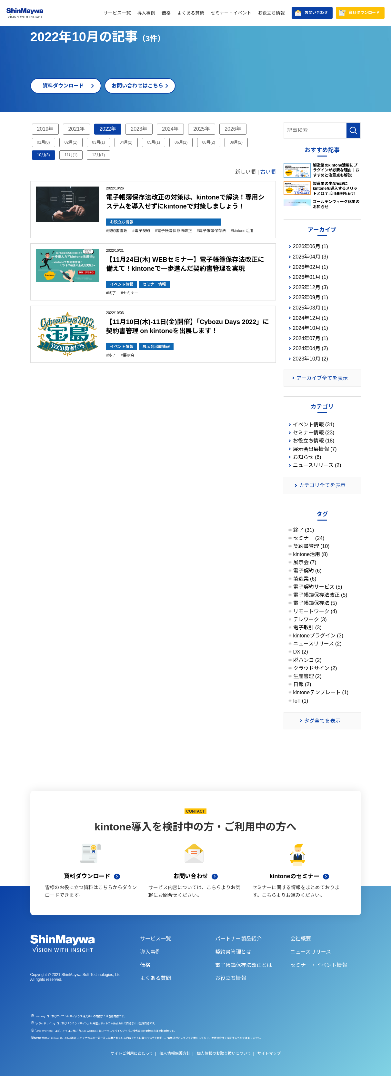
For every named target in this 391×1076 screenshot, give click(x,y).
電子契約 (142, 231)
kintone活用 (243, 231)
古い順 (268, 172)
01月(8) (43, 142)
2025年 (201, 129)
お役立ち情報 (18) (314, 440)
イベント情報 (121, 284)
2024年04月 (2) (310, 348)
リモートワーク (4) (315, 611)
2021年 (76, 129)
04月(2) (126, 142)
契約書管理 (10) (311, 546)
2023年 (139, 129)
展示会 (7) (304, 562)
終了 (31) (303, 530)
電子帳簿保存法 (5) (315, 603)
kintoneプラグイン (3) (318, 635)
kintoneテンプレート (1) (321, 692)
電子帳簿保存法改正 (174, 231)
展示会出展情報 (156, 346)
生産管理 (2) (307, 676)
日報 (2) (302, 684)
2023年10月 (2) (310, 358)
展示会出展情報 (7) (315, 449)
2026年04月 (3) (310, 256)
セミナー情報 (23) (314, 432)
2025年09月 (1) (310, 297)
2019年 (45, 129)
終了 (112, 293)
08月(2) (208, 142)
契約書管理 (117, 231)
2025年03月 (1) (310, 307)
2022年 (107, 129)
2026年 (233, 129)
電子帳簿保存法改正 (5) (320, 595)
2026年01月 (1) (310, 277)
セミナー (130, 293)
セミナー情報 (154, 284)
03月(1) (98, 142)
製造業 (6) (304, 579)
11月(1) (71, 155)
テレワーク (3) (310, 619)
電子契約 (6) (307, 571)
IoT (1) (300, 701)
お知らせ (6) (307, 457)
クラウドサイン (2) (315, 668)
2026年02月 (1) (310, 267)
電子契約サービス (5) (317, 587)
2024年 (170, 129)
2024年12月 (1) (310, 318)
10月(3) (43, 155)
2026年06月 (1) (310, 246)
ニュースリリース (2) (317, 465)
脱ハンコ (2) (307, 660)
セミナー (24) (309, 538)
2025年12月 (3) (310, 287)
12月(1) (98, 155)
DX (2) (300, 652)
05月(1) (153, 142)
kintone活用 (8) (310, 554)
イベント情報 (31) (314, 424)
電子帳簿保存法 (212, 231)
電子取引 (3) (307, 627)
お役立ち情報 (121, 222)
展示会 (129, 355)
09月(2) (236, 142)
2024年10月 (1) (310, 328)
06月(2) (181, 142)
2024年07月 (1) (310, 338)
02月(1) (71, 142)
